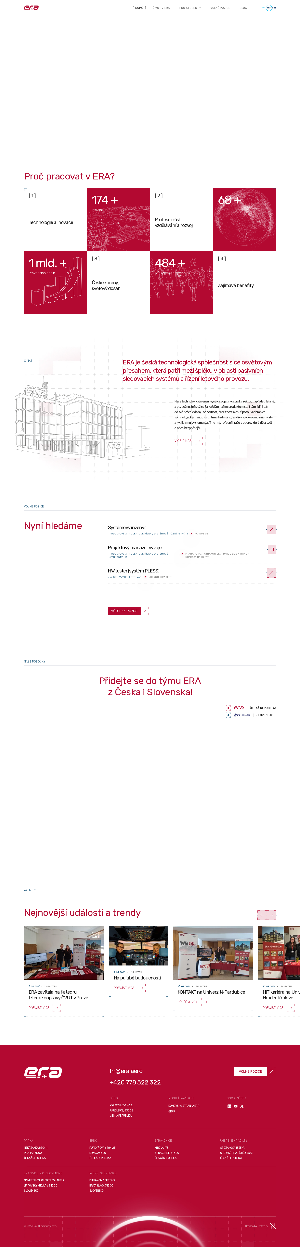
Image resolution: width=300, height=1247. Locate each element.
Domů (139, 8)
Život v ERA (161, 8)
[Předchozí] (262, 915)
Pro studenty (190, 8)
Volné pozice (220, 8)
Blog (243, 8)
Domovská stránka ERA (183, 1106)
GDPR (171, 1111)
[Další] (271, 915)
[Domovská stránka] (31, 8)
